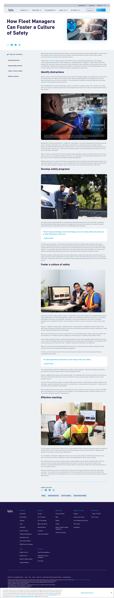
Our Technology (42, 520)
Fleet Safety (23, 517)
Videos (57, 520)
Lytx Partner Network (44, 552)
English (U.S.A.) (24, 552)
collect (17, 596)
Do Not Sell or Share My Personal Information (51, 577)
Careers (40, 513)
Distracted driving (53, 495)
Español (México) (24, 562)
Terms (29, 577)
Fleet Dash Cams (24, 537)
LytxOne (22, 520)
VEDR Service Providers (26, 544)
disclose (24, 596)
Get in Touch (95, 517)
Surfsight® (22, 527)
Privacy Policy (52, 595)
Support (76, 513)
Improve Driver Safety (80, 495)
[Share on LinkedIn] (12, 45)
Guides (57, 524)
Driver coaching (66, 495)
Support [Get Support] (91, 5)
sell (32, 596)
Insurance (40, 561)
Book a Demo (100, 10)
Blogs (43, 495)
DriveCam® (23, 513)
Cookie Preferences (67, 577)
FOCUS (102, 326)
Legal (26, 577)
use (21, 596)
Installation (77, 527)
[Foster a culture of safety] (15, 71)
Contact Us (90, 10)
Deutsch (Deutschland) (26, 559)
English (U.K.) (23, 555)
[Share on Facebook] (16, 45)
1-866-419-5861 (96, 513)
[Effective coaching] (13, 76)
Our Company (41, 517)
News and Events (42, 524)
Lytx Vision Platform (25, 541)
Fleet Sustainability (43, 534)
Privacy (33, 577)
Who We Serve (42, 527)
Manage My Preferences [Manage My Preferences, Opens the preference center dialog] (87, 592)
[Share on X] (19, 45)
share (36, 596)
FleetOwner (51, 60)
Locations (40, 530)
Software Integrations (26, 534)
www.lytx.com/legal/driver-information (82, 579)
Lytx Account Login (79, 517)
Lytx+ (21, 524)
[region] (57, 593)
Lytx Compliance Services (81, 520)
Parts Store (77, 524)
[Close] (111, 592)
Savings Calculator (61, 532)
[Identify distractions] (14, 60)
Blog (57, 517)
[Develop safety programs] (15, 66)
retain (29, 596)
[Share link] (8, 45)
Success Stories (60, 513)
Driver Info (39, 577)
